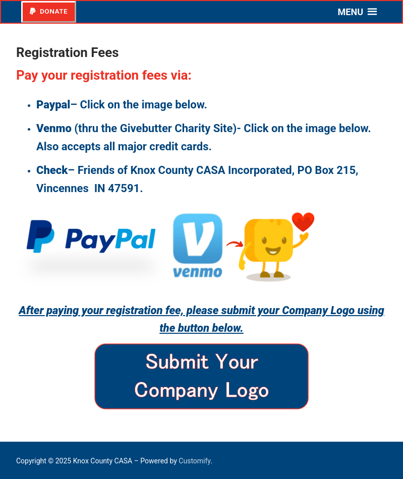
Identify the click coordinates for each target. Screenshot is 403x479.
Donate (49, 11)
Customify (194, 461)
